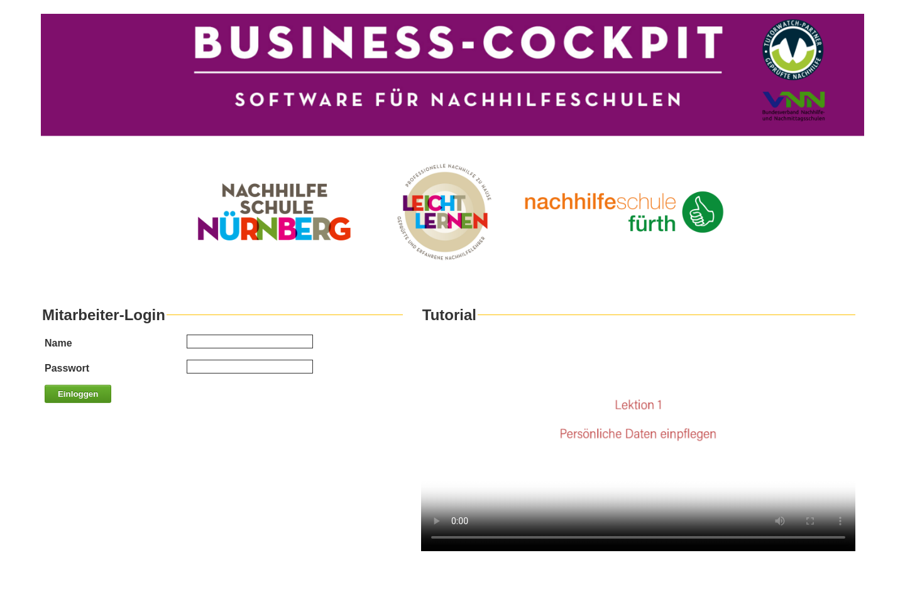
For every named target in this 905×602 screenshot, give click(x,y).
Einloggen (78, 394)
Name (58, 343)
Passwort (67, 368)
